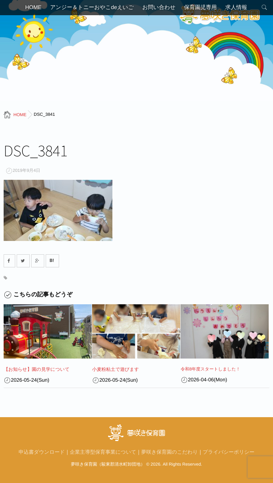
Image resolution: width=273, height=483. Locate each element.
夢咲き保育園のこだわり (169, 451)
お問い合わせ (158, 9)
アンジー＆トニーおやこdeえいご (89, 9)
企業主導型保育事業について (103, 451)
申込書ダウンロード (41, 451)
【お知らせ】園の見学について (34, 369)
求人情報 (242, 9)
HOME (27, 9)
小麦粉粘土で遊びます (114, 369)
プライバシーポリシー (229, 451)
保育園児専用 (203, 9)
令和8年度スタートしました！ (210, 369)
